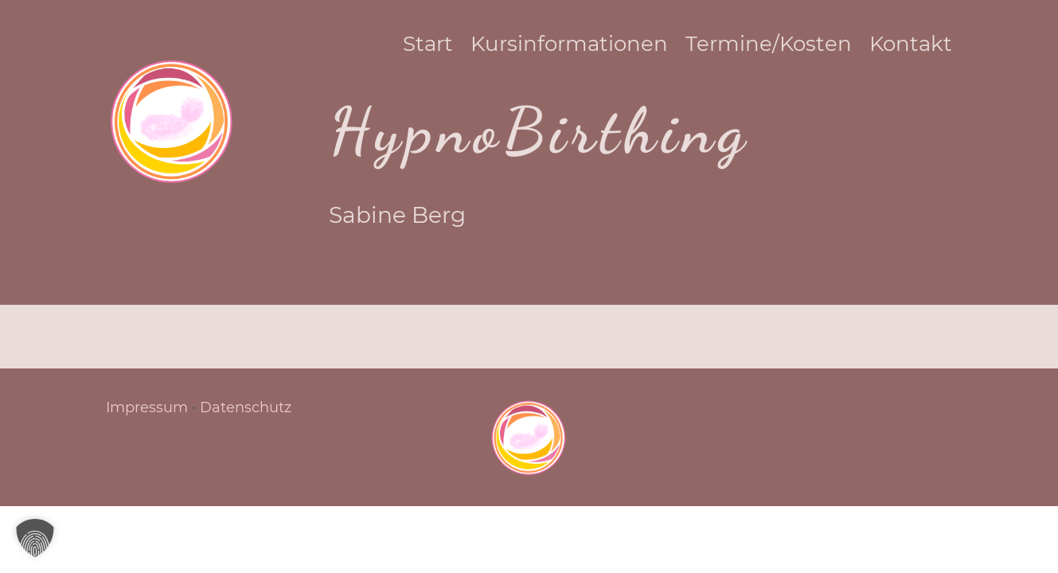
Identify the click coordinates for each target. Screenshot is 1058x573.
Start (444, 47)
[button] (35, 538)
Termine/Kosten (784, 47)
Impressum (147, 407)
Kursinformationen (585, 47)
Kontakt (926, 47)
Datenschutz (245, 407)
